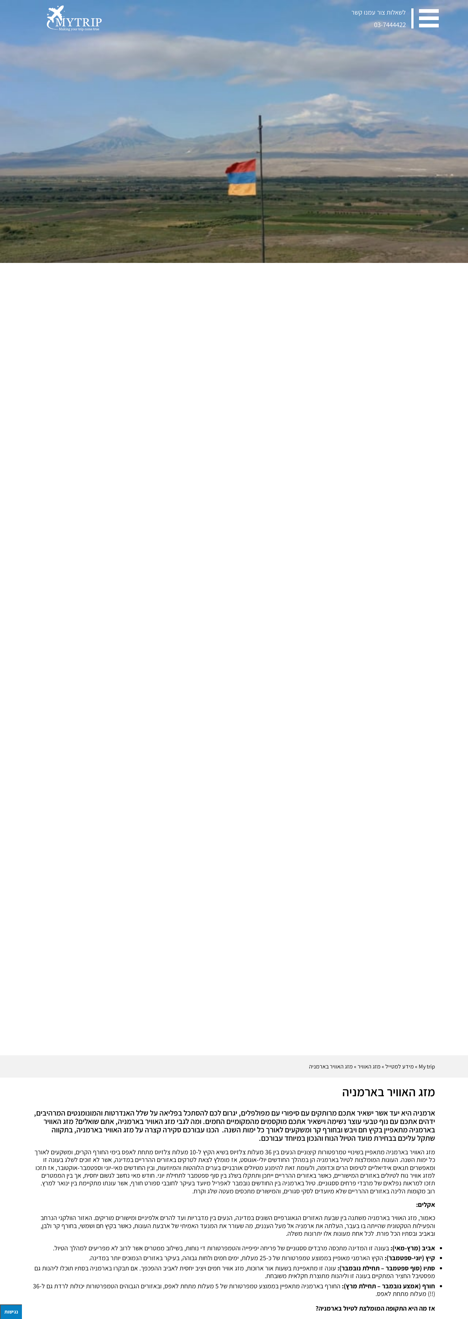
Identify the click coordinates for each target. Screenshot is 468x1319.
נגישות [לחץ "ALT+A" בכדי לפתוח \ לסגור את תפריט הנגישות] (11, 1311)
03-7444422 (390, 24)
